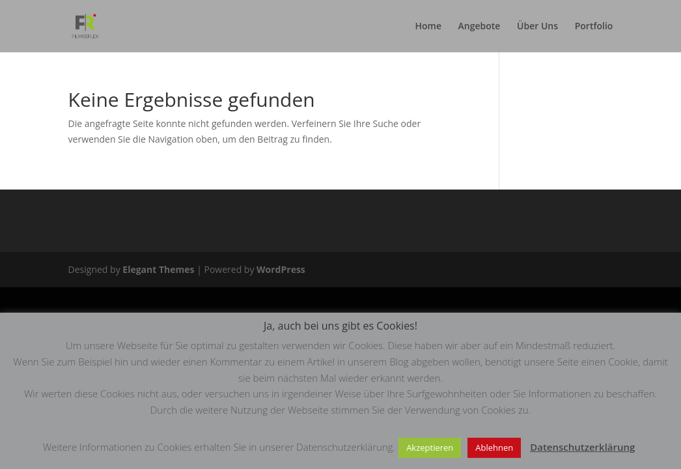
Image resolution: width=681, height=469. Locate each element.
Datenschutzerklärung (582, 446)
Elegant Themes (158, 269)
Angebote (479, 26)
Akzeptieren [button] (429, 447)
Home (428, 26)
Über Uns (537, 26)
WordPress (281, 269)
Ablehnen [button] (494, 447)
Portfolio (594, 26)
